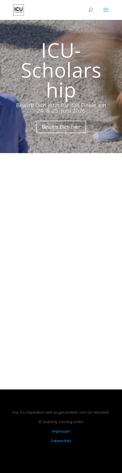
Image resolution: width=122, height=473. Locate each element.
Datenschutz (61, 440)
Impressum (61, 431)
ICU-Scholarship (61, 69)
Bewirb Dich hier (61, 126)
